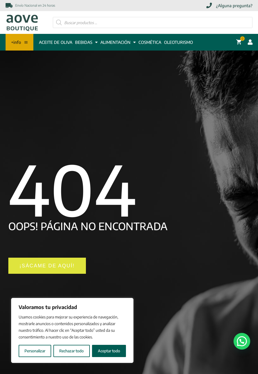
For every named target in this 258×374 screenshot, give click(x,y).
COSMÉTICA (149, 42)
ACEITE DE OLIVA (55, 42)
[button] (242, 341)
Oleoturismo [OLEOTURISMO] (178, 42)
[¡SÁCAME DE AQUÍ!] (47, 266)
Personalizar (34, 350)
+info (19, 42)
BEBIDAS (86, 42)
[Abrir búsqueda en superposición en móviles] (152, 22)
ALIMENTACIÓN (118, 42)
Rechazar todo (71, 350)
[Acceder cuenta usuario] (249, 42)
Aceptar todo (109, 350)
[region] (72, 330)
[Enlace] (22, 22)
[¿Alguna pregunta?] (229, 5)
